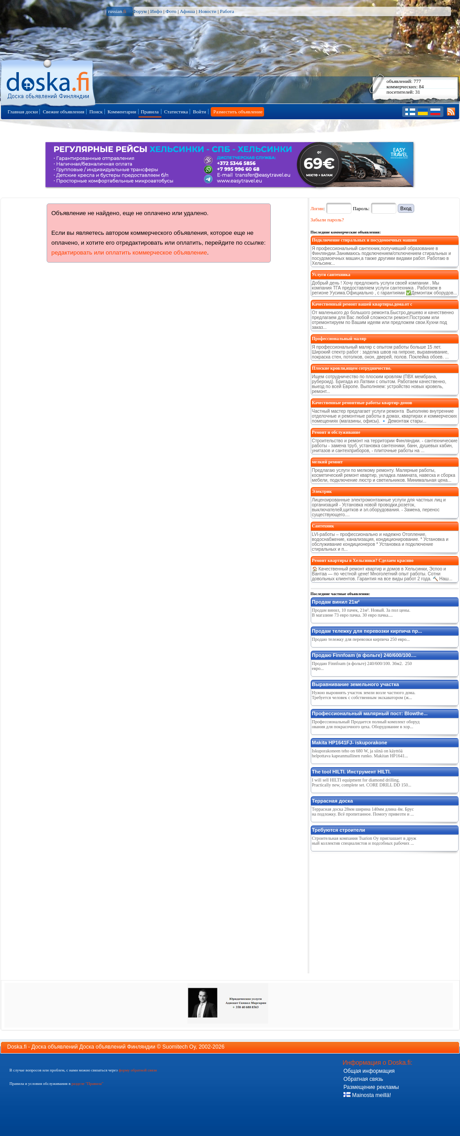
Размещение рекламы (371, 1087)
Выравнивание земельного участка (355, 684)
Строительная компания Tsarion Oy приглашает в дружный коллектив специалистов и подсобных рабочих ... (364, 841)
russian (117, 11)
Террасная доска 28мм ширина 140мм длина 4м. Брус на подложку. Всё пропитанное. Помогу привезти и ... (363, 811)
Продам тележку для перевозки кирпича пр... (367, 631)
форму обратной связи (137, 1070)
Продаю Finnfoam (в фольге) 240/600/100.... (364, 655)
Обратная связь (363, 1079)
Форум (139, 11)
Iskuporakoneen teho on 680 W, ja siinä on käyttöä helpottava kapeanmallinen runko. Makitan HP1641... (360, 753)
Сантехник (323, 525)
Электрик (322, 491)
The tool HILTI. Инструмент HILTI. (351, 771)
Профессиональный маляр (339, 338)
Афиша (187, 11)
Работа (227, 11)
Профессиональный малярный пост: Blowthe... (370, 713)
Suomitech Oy (178, 1047)
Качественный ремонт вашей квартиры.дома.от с (362, 304)
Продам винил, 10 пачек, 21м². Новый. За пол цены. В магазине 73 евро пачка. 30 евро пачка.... (361, 613)
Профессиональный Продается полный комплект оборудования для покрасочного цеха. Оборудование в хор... (366, 724)
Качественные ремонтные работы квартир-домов (362, 402)
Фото (170, 11)
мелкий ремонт (327, 461)
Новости (208, 11)
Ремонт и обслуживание (336, 432)
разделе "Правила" (87, 1083)
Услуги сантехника (331, 274)
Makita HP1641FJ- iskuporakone (349, 742)
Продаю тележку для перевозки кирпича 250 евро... (361, 639)
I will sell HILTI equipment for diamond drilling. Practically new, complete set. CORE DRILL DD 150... (362, 782)
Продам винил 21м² (336, 602)
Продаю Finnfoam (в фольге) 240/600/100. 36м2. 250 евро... (362, 666)
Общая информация (369, 1071)
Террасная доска (332, 800)
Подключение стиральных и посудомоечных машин (364, 240)
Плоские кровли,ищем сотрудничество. (352, 368)
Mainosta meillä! (367, 1095)
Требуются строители (338, 830)
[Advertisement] (378, 911)
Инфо (156, 11)
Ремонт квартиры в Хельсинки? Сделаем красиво (363, 560)
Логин (317, 208)
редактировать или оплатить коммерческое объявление (129, 252)
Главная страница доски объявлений (48, 81)
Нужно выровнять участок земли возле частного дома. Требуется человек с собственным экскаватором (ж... (364, 695)
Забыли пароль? (327, 219)
